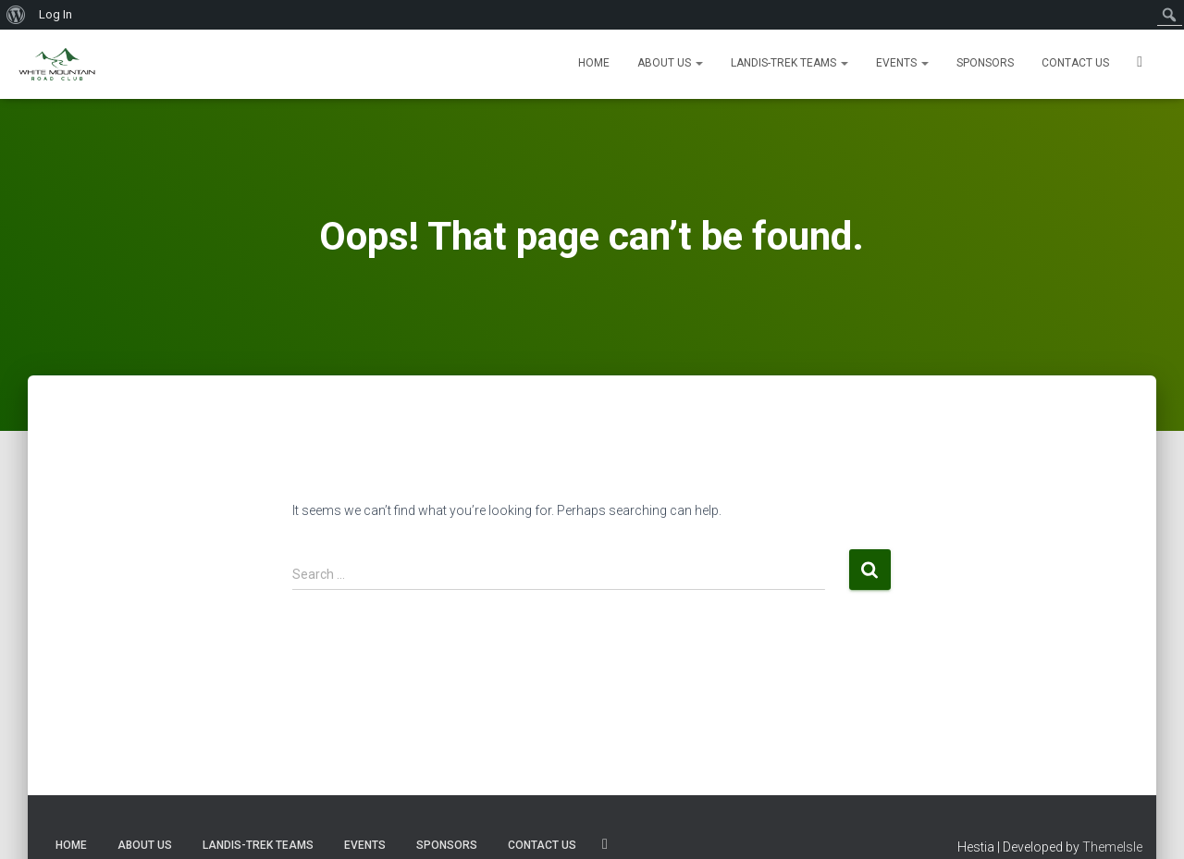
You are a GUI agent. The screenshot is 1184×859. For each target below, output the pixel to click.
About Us (670, 62)
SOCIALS (1139, 64)
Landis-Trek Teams (789, 62)
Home (594, 62)
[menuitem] (16, 15)
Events (902, 62)
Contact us (1075, 62)
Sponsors (985, 62)
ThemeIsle (1112, 847)
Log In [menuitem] (55, 14)
